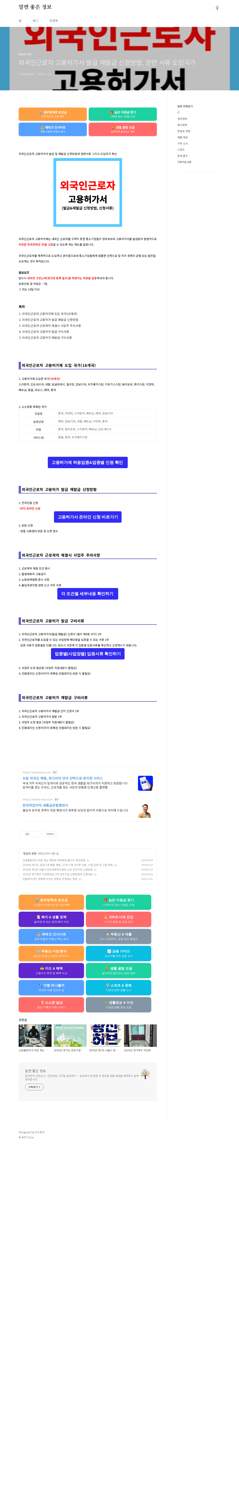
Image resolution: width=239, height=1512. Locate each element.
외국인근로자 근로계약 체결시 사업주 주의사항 (51, 378)
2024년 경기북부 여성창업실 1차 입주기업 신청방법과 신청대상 (58, 1240)
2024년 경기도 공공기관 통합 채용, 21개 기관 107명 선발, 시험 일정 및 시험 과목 (68, 1231)
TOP (217, 1499)
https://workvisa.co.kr (37, 1138)
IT (178, 112)
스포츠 (181, 149)
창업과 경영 (29, 1219)
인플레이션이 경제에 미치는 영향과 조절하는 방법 (50, 1245)
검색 (209, 7)
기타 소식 (182, 143)
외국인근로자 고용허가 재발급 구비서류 (47, 390)
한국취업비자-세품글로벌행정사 (45, 1171)
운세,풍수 (182, 156)
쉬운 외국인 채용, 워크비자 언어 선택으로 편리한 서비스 (63, 1144)
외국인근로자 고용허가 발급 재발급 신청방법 (50, 372)
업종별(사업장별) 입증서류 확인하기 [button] (88, 915)
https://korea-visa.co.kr (38, 1165)
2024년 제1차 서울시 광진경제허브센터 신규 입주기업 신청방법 (58, 1235)
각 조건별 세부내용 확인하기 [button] (87, 802)
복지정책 (182, 125)
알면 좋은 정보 (35, 7)
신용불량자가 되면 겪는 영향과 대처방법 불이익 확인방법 (54, 1226)
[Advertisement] (88, 166)
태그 (35, 20)
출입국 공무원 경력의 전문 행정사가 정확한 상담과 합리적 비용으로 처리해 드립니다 (75, 1176)
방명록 (53, 20)
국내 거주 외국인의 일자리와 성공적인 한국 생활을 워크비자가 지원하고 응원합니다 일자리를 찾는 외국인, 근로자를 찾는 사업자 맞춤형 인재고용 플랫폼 (75, 1151)
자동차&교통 (184, 162)
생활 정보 (182, 137)
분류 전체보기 (185, 106)
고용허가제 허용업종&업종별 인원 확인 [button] (88, 567)
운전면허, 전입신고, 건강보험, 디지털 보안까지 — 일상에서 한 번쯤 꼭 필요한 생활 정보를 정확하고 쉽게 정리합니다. (82, 1443)
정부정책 (182, 119)
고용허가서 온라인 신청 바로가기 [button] (88, 673)
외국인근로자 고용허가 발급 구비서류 (45, 384)
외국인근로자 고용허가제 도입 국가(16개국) (49, 366)
